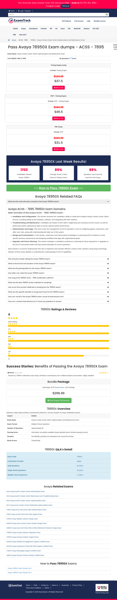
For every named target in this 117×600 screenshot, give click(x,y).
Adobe (15, 28)
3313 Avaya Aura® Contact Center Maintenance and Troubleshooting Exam (32, 496)
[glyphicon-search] (107, 15)
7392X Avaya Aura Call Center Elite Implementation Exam (26, 510)
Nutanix (86, 28)
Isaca (63, 28)
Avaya (23, 28)
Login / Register (24, 11)
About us (55, 585)
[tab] (59, 202)
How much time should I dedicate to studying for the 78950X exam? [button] (34, 287)
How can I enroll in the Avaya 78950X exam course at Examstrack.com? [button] (36, 296)
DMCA (47, 588)
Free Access (79, 21)
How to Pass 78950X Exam (58, 188)
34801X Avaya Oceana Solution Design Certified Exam (25, 555)
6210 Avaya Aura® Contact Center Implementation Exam (26, 500)
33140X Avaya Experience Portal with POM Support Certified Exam (30, 546)
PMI (14, 35)
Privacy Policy (77, 585)
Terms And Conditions (33, 588)
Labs (88, 21)
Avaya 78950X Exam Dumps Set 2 (20, 572)
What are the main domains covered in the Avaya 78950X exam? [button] (33, 201)
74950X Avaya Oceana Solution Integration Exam (24, 532)
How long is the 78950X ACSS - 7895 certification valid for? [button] (31, 278)
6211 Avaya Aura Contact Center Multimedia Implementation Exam (30, 505)
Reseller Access (100, 21)
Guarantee (65, 585)
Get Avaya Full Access (58, 400)
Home (12, 11)
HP (51, 28)
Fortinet (44, 28)
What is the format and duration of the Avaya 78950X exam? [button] (31, 263)
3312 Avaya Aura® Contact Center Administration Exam (26, 491)
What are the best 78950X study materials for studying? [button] (30, 282)
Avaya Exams (59, 387)
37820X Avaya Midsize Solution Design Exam (22, 519)
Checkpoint (33, 28)
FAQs (35, 585)
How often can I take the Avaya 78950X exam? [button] (26, 273)
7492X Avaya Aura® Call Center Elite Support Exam (24, 514)
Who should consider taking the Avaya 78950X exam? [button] (29, 259)
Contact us (44, 585)
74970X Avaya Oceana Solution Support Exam (23, 537)
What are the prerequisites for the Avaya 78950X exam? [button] (30, 268)
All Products (66, 21)
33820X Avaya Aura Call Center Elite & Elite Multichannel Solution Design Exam (34, 528)
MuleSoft (77, 28)
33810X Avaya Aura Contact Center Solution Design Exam (27, 523)
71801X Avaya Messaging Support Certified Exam (24, 551)
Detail (73, 58)
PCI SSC (96, 28)
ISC (69, 28)
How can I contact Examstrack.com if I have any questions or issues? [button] (35, 301)
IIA (56, 28)
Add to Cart (58, 88)
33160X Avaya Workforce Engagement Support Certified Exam (28, 542)
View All (23, 35)
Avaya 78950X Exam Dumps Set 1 (20, 568)
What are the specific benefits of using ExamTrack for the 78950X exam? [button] (36, 292)
